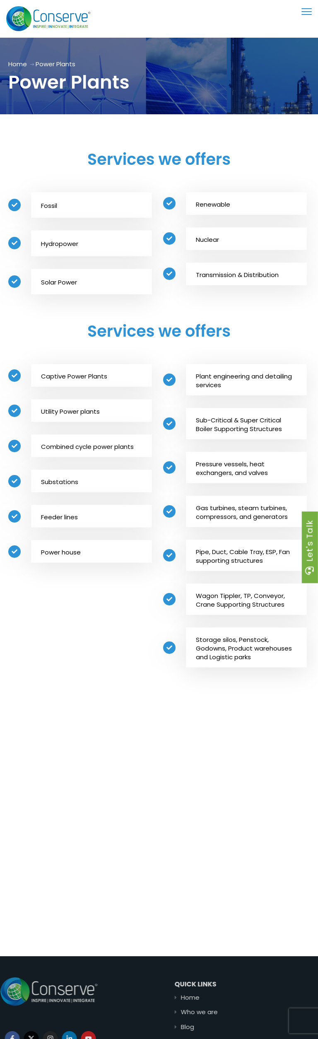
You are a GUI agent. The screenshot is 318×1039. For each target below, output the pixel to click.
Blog (220, 1026)
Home (17, 64)
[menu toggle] (306, 11)
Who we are (232, 1012)
